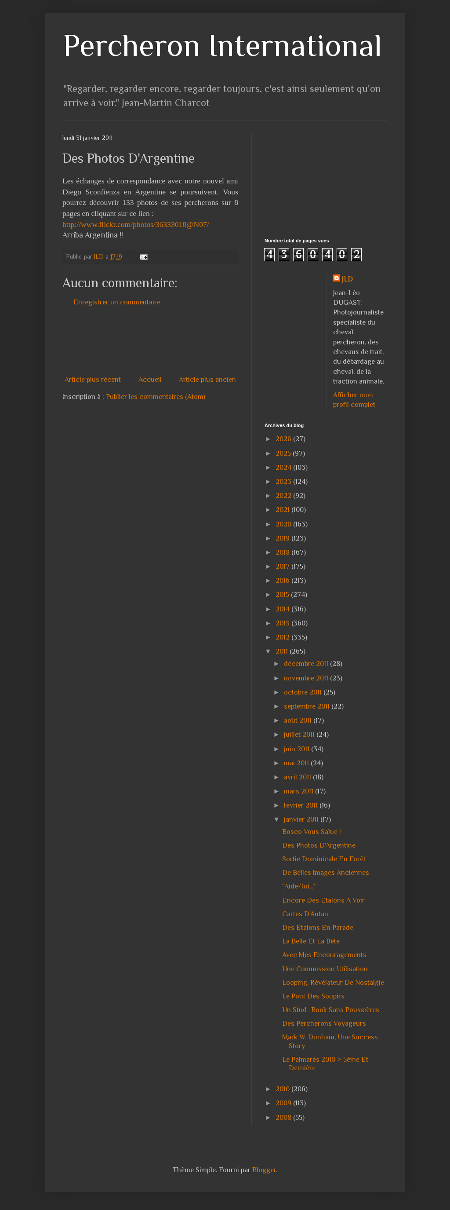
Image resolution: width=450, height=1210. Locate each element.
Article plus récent (93, 380)
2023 (284, 482)
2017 (283, 566)
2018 (283, 552)
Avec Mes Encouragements (324, 955)
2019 (283, 538)
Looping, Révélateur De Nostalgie (333, 983)
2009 (284, 1103)
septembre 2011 (307, 706)
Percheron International (222, 45)
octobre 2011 (303, 692)
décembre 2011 (307, 664)
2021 (283, 510)
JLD (347, 279)
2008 (284, 1118)
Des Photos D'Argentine (319, 845)
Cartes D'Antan (305, 914)
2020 (284, 524)
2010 (283, 1089)
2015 (283, 595)
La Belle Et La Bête (311, 941)
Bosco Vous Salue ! (311, 832)
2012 (283, 637)
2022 (284, 496)
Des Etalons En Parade (317, 928)
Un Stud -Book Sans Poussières (330, 1010)
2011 (283, 651)
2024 (284, 468)
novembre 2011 (307, 678)
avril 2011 (298, 777)
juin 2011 (297, 749)
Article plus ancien (207, 380)
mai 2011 (297, 763)
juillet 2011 (300, 734)
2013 (283, 623)
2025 (284, 453)
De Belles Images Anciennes (325, 873)
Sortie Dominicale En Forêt (324, 859)
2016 (283, 581)
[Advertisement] (222, 341)
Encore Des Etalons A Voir (323, 900)
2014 (283, 609)
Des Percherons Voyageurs (324, 1023)
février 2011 (301, 805)
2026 (284, 439)
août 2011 (298, 720)
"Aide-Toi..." (298, 886)
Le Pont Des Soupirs (313, 996)
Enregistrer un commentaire (116, 302)
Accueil (150, 380)
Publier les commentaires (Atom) (155, 397)
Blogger (264, 1170)
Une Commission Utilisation (325, 969)
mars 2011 (299, 791)
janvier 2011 (302, 819)
